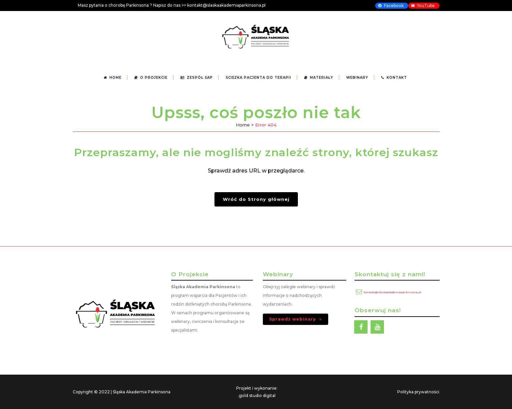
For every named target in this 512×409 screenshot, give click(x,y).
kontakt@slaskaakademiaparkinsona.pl (392, 292)
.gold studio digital (257, 395)
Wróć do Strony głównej (256, 199)
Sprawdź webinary (295, 319)
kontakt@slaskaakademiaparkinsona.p (226, 5)
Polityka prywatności (418, 391)
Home (243, 124)
